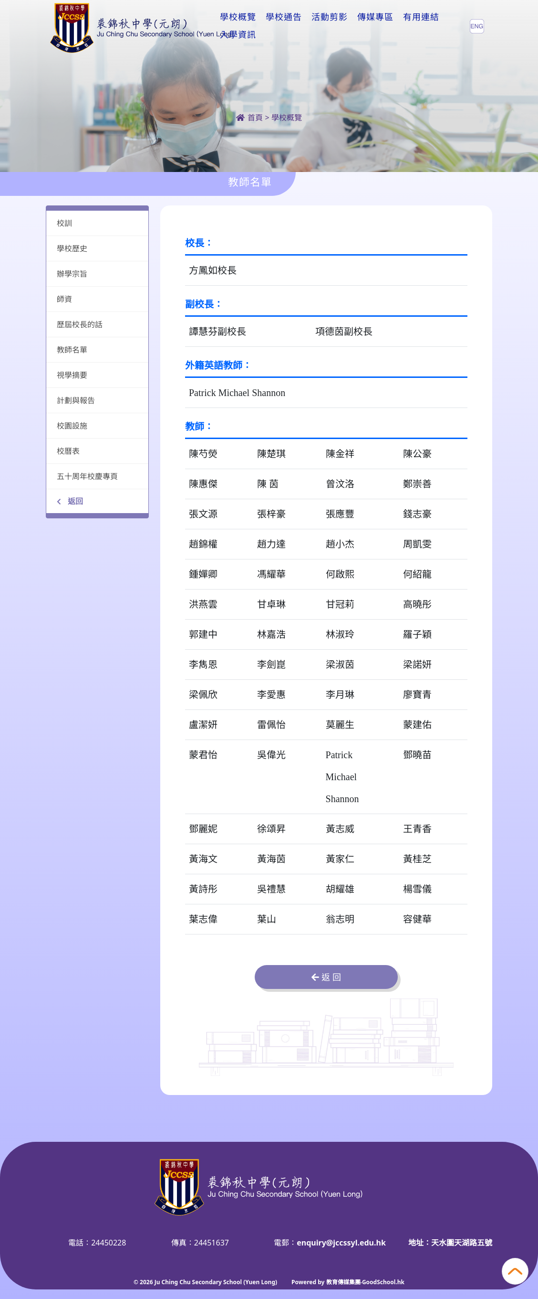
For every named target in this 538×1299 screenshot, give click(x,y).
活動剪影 (329, 26)
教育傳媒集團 (343, 1282)
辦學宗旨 (72, 273)
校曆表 (68, 451)
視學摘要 (72, 375)
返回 (70, 501)
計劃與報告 (76, 400)
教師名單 (72, 349)
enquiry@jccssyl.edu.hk (341, 1242)
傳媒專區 (375, 26)
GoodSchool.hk (383, 1282)
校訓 (64, 223)
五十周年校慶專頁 (87, 476)
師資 (64, 299)
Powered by (308, 1282)
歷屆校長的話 (80, 324)
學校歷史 (72, 248)
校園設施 (72, 425)
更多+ (417, 26)
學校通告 (284, 26)
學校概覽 (238, 26)
